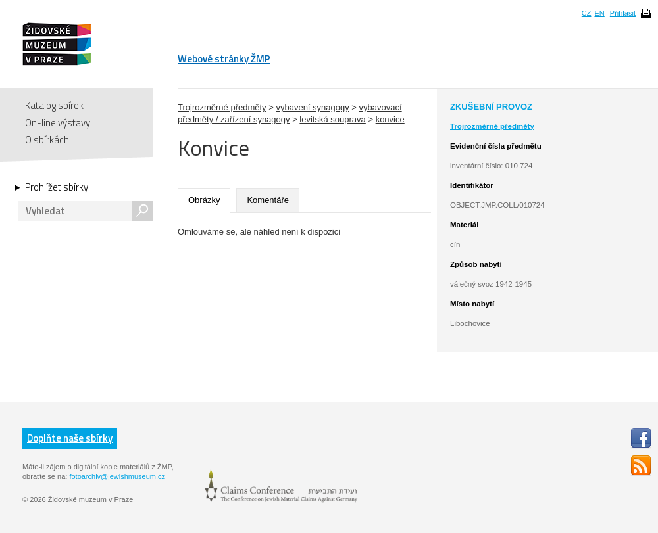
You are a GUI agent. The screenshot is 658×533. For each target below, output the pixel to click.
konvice (390, 119)
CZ (587, 13)
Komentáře (268, 200)
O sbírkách (47, 139)
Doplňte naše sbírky (70, 438)
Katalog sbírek (54, 105)
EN (599, 13)
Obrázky (204, 200)
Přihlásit (623, 13)
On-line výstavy (57, 122)
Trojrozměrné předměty (222, 107)
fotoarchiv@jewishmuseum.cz (117, 476)
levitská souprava (332, 119)
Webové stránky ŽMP (224, 58)
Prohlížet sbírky (56, 187)
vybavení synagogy (312, 107)
